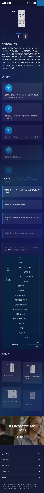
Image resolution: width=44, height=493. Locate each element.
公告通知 (5, 487)
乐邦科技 (26, 491)
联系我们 (22, 440)
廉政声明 (11, 487)
